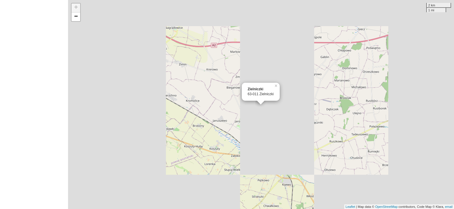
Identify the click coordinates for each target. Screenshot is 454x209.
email (449, 206)
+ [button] (76, 7)
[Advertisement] (34, 104)
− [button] (76, 16)
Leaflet (350, 206)
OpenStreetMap (386, 206)
